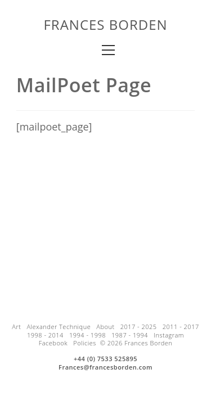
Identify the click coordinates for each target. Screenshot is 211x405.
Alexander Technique (58, 326)
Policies (84, 343)
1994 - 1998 (87, 335)
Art (16, 326)
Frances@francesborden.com (105, 367)
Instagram (169, 335)
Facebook (53, 343)
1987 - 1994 (129, 335)
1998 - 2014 (45, 335)
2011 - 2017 (181, 326)
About (105, 326)
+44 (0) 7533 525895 (105, 358)
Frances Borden (105, 24)
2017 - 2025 (138, 326)
